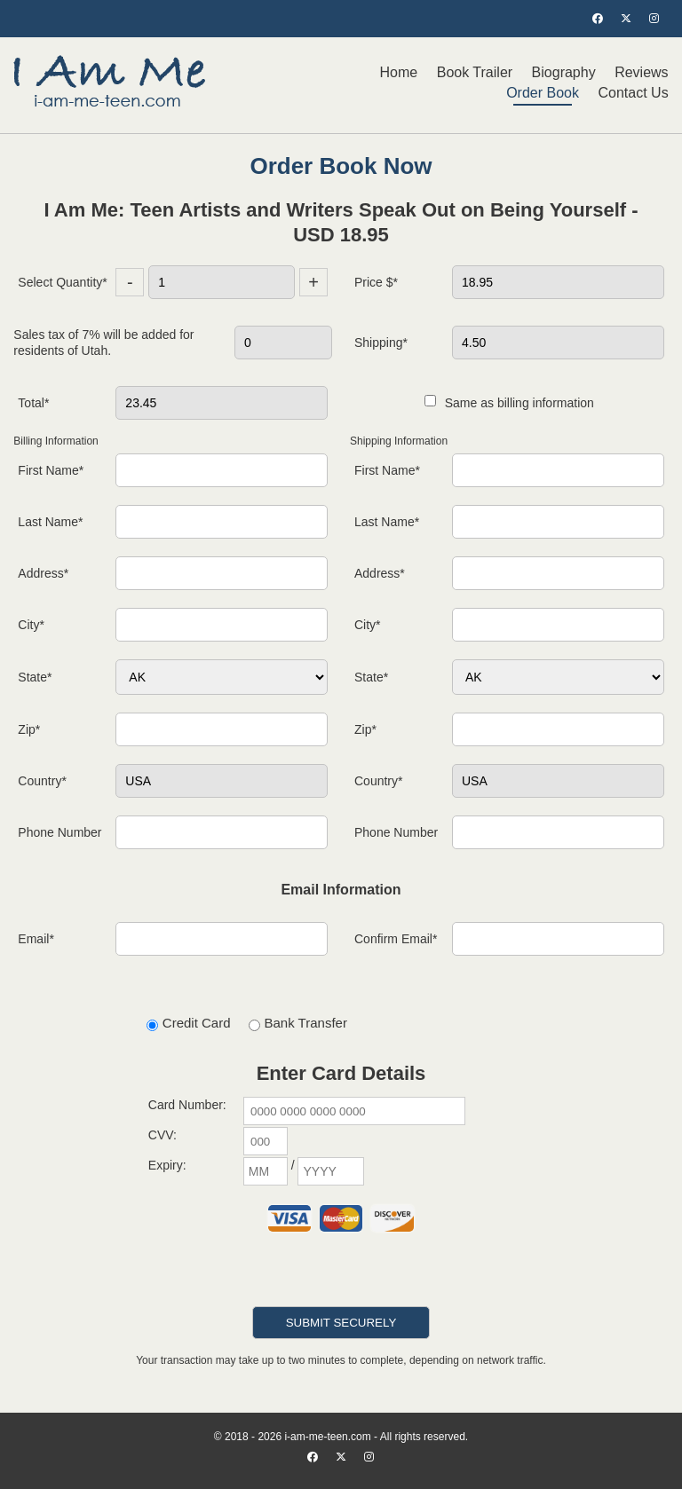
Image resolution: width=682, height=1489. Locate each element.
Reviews (641, 72)
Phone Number (59, 832)
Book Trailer (474, 72)
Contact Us (633, 92)
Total (33, 403)
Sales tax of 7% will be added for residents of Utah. (103, 342)
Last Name (50, 522)
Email (35, 939)
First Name (50, 470)
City (31, 625)
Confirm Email (395, 939)
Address (43, 573)
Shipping (381, 342)
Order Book (542, 92)
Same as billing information (509, 403)
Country (42, 781)
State (35, 677)
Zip (29, 729)
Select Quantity (62, 282)
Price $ (376, 282)
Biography (564, 72)
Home (399, 72)
